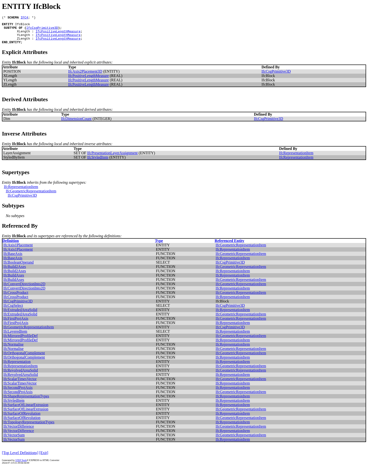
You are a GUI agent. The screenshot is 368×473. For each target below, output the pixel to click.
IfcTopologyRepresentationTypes (28, 427)
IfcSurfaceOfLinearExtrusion (25, 410)
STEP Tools (21, 465)
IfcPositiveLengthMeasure (57, 34)
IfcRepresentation (17, 367)
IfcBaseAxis (12, 259)
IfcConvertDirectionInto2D (24, 289)
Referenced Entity (229, 246)
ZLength (23, 43)
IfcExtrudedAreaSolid (20, 315)
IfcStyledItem (97, 162)
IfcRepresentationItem (296, 158)
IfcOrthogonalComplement (24, 358)
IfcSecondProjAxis (18, 392)
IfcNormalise (13, 349)
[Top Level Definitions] (20, 458)
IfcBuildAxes (13, 280)
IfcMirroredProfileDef (20, 341)
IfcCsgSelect (13, 310)
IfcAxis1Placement (18, 250)
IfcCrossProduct (15, 298)
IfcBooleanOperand (18, 267)
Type (159, 246)
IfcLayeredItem (15, 336)
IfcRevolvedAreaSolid (20, 375)
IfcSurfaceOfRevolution (22, 418)
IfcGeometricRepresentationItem (31, 196)
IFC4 (24, 18)
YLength (23, 38)
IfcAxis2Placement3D (85, 76)
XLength (23, 34)
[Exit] (43, 458)
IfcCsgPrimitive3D (42, 30)
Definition (10, 246)
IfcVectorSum (14, 440)
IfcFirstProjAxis (15, 323)
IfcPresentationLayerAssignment (112, 158)
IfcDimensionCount (76, 124)
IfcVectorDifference (18, 431)
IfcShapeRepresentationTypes (26, 401)
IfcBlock (22, 25)
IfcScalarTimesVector (20, 384)
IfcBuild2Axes (14, 272)
